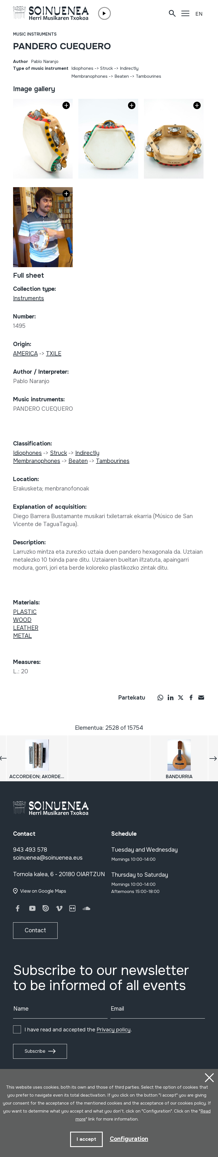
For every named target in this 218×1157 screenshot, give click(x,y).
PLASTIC (25, 612)
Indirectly (129, 68)
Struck (106, 68)
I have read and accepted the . (78, 1030)
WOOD (22, 620)
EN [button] (199, 14)
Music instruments (34, 34)
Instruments (28, 298)
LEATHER (25, 627)
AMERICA (25, 353)
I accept (86, 1139)
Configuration (129, 1138)
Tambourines (148, 76)
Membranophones (89, 76)
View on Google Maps (43, 891)
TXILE (53, 353)
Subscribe (34, 1051)
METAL (22, 635)
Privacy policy (114, 1030)
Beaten (121, 76)
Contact (35, 930)
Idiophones (82, 68)
